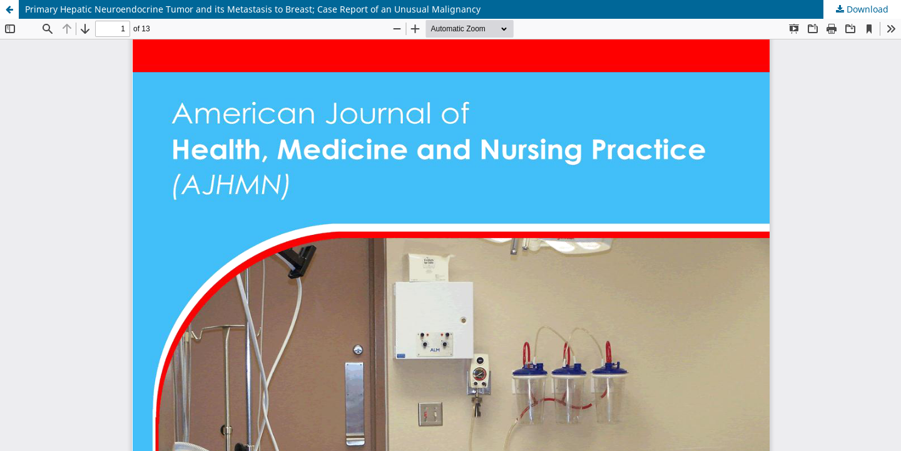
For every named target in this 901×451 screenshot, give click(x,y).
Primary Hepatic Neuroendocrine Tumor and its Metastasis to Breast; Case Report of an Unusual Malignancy (253, 9)
